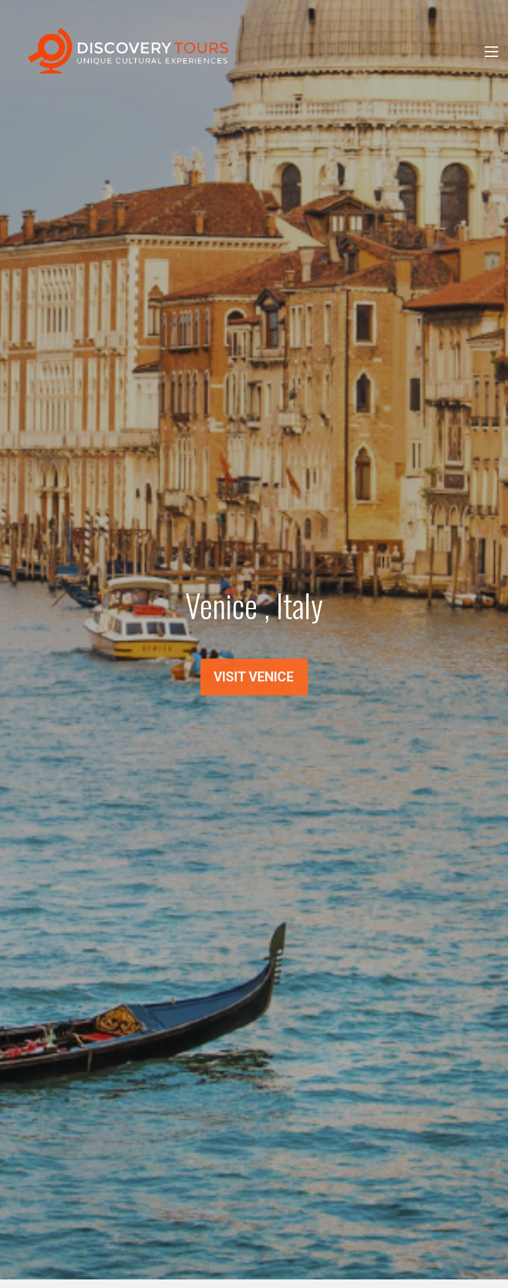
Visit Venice (254, 679)
